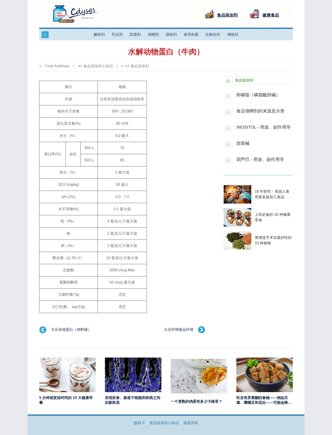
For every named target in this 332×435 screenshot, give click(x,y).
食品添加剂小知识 (98, 66)
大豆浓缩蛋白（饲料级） (71, 329)
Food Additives (57, 66)
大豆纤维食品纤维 (178, 329)
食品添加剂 (139, 66)
